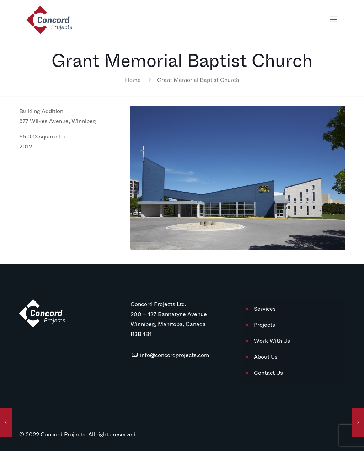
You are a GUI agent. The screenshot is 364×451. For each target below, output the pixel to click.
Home (133, 80)
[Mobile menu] (333, 20)
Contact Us (268, 373)
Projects (264, 325)
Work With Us (272, 341)
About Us (266, 357)
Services (265, 309)
